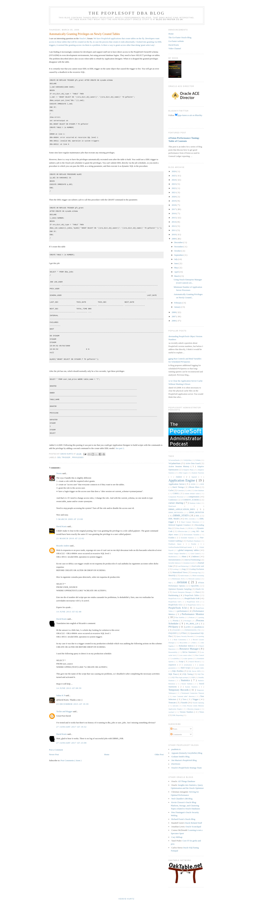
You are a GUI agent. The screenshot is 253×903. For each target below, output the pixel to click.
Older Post (159, 754)
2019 (174, 201)
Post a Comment (56, 750)
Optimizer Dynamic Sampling (180, 589)
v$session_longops (193, 709)
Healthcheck (173, 557)
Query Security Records (185, 636)
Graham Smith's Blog (180, 756)
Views (201, 712)
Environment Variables (192, 535)
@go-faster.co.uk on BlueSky (188, 115)
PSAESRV (177, 630)
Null (170, 583)
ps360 (188, 627)
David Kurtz (61, 526)
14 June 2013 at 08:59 (68, 688)
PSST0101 (175, 764)
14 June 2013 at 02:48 (68, 611)
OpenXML (195, 586)
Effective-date (183, 531)
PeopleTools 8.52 (175, 605)
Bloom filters (194, 487)
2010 (174, 234)
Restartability (173, 652)
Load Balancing (182, 566)
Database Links (195, 503)
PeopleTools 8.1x (174, 598)
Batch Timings (178, 487)
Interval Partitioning (193, 560)
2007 (174, 316)
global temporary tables (189, 550)
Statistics (186, 680)
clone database (199, 490)
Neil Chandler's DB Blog (181, 798)
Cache (171, 490)
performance (183, 611)
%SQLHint (188, 460)
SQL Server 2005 (194, 671)
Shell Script (186, 668)
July (176, 259)
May (176, 267)
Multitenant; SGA (178, 579)
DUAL (190, 528)
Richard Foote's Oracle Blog (183, 819)
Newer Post (54, 754)
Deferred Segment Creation (179, 525)
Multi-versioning (198, 575)
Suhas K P (61, 695)
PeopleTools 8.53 (193, 605)
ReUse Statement (189, 652)
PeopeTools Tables (192, 595)
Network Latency (194, 579)
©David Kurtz (126, 899)
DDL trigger (64, 457)
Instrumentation (174, 560)
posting (201, 617)
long (184, 569)
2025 (174, 175)
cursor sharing (176, 502)
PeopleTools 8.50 (193, 602)
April (176, 272)
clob (189, 490)
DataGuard (176, 506)
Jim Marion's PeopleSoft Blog (184, 760)
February (178, 302)
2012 (174, 226)
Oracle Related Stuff (193, 823)
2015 (174, 217)
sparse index (199, 668)
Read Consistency (181, 639)
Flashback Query (175, 544)
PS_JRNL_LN (192, 623)
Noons (59, 473)
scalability (176, 658)
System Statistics (192, 687)
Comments (176, 734)
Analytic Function (198, 473)
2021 (174, 192)
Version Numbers (187, 712)
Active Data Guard (193, 463)
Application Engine (182, 480)
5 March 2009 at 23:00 (69, 519)
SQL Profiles (178, 671)
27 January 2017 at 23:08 (71, 743)
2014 (174, 222)
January (177, 307)
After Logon (183, 473)
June (176, 263)
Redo (194, 643)
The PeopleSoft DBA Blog (127, 13)
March (177, 276)
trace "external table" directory (184, 696)
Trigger (196, 699)
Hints (184, 556)
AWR (202, 484)
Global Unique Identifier (177, 553)
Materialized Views (180, 572)
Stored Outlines (187, 684)
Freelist (194, 544)
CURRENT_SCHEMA (191, 500)
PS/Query (173, 626)
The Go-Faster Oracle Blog (179, 37)
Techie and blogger (64, 711)
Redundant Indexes (187, 646)
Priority (176, 621)
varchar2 (171, 712)
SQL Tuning (188, 674)
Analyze (180, 477)
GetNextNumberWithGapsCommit (180, 547)
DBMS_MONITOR (196, 512)
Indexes (196, 556)
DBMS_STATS (181, 515)
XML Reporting (177, 715)
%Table (198, 460)
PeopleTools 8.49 (175, 602)
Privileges (77, 457)
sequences (172, 665)
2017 (174, 209)
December (178, 242)
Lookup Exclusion (197, 569)
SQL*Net (200, 674)
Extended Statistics (188, 538)
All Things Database (186, 781)
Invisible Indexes (174, 563)
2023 (174, 184)
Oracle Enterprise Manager (182, 592)
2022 (174, 188)
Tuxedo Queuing (198, 703)
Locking (175, 569)
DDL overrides (190, 519)
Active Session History (179, 466)
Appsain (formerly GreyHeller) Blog (186, 753)
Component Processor (176, 497)
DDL (198, 516)
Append (194, 477)
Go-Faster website (176, 41)
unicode (176, 706)
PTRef (184, 633)
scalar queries (188, 658)
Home (106, 754)
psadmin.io (199, 627)
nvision (182, 582)
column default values (192, 493)
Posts (173, 729)
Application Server (177, 484)
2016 (174, 213)
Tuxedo (184, 702)
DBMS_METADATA (176, 512)
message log (196, 572)
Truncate (172, 702)
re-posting (200, 636)
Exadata (172, 538)
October (178, 251)
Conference (173, 500)
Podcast (192, 617)
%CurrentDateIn (174, 460)
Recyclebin (184, 643)
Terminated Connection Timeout (192, 693)
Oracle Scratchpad (193, 826)
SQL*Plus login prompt (180, 677)
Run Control (199, 655)
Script (181, 662)
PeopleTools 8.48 (192, 598)
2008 (174, 312)
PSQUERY (172, 633)
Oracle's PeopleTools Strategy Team (186, 767)
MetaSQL (172, 576)
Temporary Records (179, 689)
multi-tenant (184, 575)
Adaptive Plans (188, 470)
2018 (174, 205)
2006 (174, 320)
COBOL (176, 494)
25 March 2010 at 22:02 (70, 538)
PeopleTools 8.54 (178, 607)
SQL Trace (173, 674)
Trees (184, 699)
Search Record (194, 661)
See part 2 (120, 448)
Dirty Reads (180, 528)
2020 (174, 196)
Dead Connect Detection (190, 522)
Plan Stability (180, 617)
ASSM (193, 484)
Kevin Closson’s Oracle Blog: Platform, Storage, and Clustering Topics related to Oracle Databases (185, 805)
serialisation (188, 665)
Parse (198, 592)
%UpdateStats (174, 463)
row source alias (186, 655)
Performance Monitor (193, 614)
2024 (174, 180)
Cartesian (180, 490)
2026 (174, 171)
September (179, 255)
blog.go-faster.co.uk (169, 19)
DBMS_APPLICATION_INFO (182, 509)
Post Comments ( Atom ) (71, 760)
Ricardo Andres (63, 545)
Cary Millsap (176, 837)
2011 (174, 230)
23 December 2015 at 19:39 (72, 704)
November (179, 246)
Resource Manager (189, 648)
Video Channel (174, 48)
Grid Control (195, 553)
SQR (193, 677)
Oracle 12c (200, 589)
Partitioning (173, 595)
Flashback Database (194, 541)
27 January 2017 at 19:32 (71, 727)
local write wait (198, 566)
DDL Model (174, 518)
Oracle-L (83, 38)
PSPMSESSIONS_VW (193, 630)
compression (194, 496)
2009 (174, 238)
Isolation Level (189, 563)
